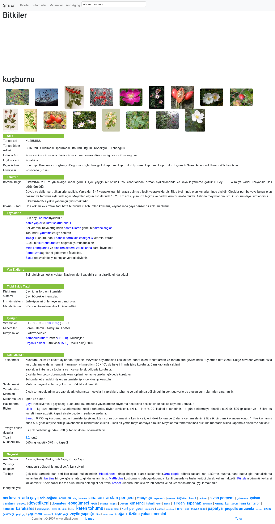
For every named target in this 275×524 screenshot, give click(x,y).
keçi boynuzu (43, 509)
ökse (98, 514)
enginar (113, 504)
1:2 (28, 437)
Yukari (239, 518)
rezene (259, 509)
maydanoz (170, 509)
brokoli (192, 498)
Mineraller (56, 5)
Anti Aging (73, 5)
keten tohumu (89, 508)
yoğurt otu (35, 514)
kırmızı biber (112, 509)
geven (124, 503)
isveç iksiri (207, 504)
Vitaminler (39, 5)
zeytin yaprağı (82, 513)
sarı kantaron (250, 503)
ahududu (65, 498)
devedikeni (38, 503)
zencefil (48, 514)
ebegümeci (78, 503)
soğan (121, 513)
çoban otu (242, 498)
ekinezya (104, 504)
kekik (72, 509)
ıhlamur (167, 504)
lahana (160, 509)
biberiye (171, 498)
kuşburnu (149, 509)
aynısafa (159, 498)
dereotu (21, 503)
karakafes (25, 508)
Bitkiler (24, 5)
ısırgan (178, 503)
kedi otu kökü (59, 509)
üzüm (134, 513)
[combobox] (114, 4)
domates (59, 503)
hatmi (150, 503)
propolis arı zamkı (239, 508)
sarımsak (108, 514)
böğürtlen (182, 498)
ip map (89, 518)
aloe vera (83, 498)
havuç (158, 504)
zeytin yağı (61, 514)
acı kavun (11, 498)
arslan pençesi (120, 497)
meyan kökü (198, 508)
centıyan (203, 498)
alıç (75, 498)
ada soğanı (48, 498)
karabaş (8, 509)
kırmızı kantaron (226, 503)
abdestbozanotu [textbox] (94, 4)
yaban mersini (153, 513)
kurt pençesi (131, 508)
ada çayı (30, 497)
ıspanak (194, 503)
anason (96, 497)
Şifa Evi (9, 5)
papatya (215, 508)
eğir (94, 503)
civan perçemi (222, 498)
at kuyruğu (144, 498)
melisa (183, 508)
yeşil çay (21, 514)
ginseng (137, 503)
